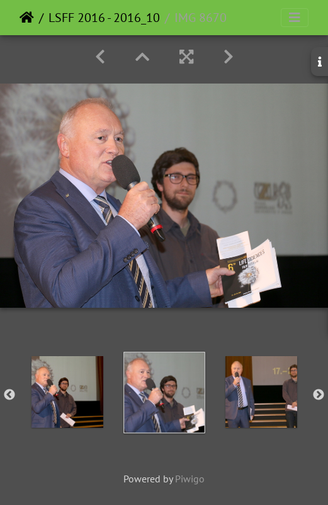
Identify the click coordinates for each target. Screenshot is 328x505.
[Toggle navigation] (294, 17)
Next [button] (318, 395)
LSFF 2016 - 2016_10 (104, 17)
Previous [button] (9, 395)
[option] (67, 392)
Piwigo (190, 478)
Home (27, 17)
